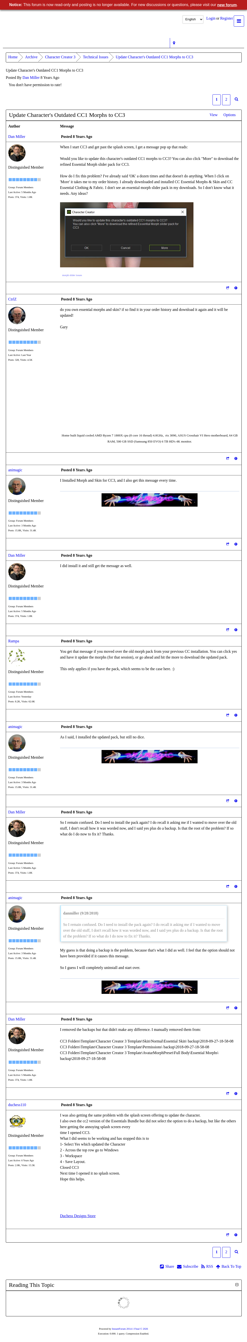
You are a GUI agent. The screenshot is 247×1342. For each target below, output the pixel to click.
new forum (227, 5)
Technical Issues (95, 57)
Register (226, 18)
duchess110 (17, 1105)
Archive (31, 57)
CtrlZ (12, 299)
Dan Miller (31, 77)
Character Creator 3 (60, 57)
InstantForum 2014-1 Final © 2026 (130, 1328)
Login (210, 18)
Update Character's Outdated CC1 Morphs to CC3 (154, 57)
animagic (15, 470)
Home (13, 57)
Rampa (13, 641)
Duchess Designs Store (78, 1216)
